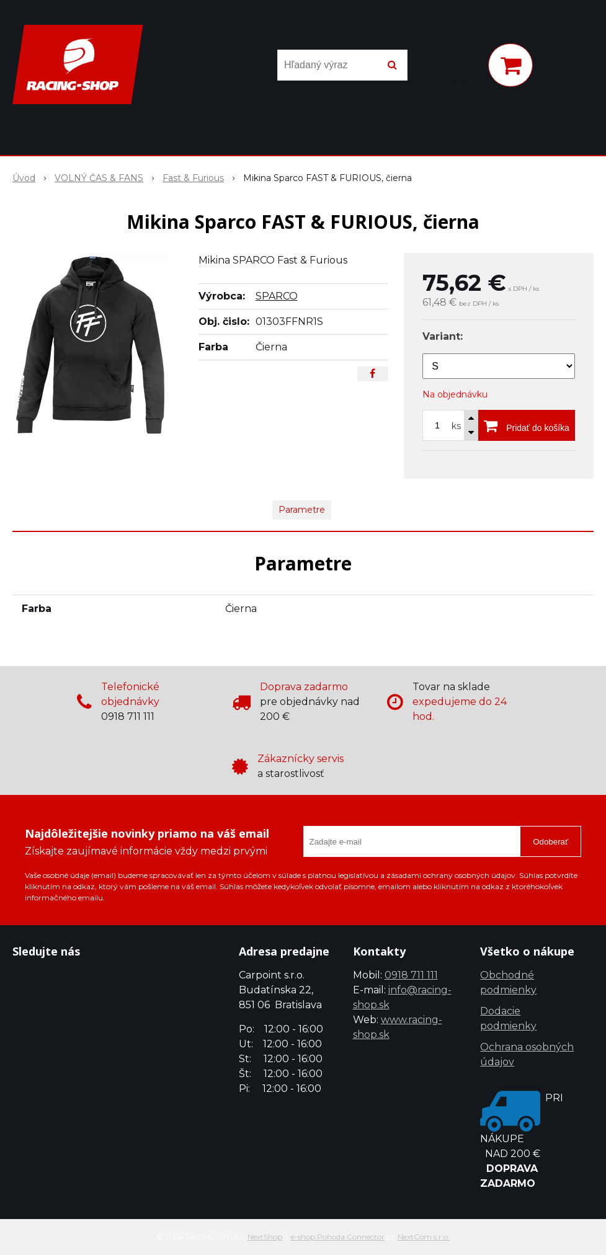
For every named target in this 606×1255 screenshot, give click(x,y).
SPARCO (277, 296)
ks (456, 426)
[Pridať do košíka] (526, 425)
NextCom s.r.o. (424, 1236)
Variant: (442, 336)
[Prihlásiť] (462, 67)
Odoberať (550, 841)
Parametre (301, 509)
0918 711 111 (411, 975)
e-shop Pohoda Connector (338, 1236)
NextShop (264, 1236)
